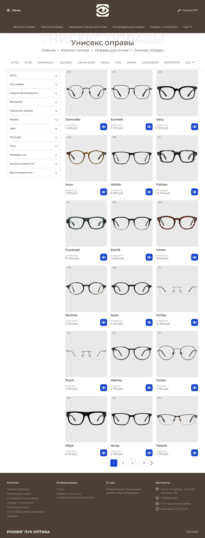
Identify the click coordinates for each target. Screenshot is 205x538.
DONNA (131, 62)
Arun (69, 184)
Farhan (161, 184)
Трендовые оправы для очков (88, 26)
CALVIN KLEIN (86, 62)
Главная (48, 50)
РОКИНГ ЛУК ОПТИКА (28, 532)
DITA (118, 62)
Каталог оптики (75, 50)
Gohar (161, 380)
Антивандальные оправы (129, 26)
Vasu (160, 119)
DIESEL (105, 62)
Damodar (73, 119)
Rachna (71, 315)
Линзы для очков (17, 507)
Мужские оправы (52, 26)
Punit (69, 380)
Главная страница (18, 489)
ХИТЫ (15, 62)
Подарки (12, 516)
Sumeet (117, 119)
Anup (115, 445)
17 (144, 463)
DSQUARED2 (150, 62)
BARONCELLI (46, 62)
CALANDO (66, 62)
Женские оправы (24, 26)
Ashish (116, 184)
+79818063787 (188, 10)
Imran (161, 250)
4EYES (28, 62)
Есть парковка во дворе (176, 503)
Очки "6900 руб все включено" (26, 511)
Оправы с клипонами (164, 26)
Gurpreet (72, 250)
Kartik (115, 250)
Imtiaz (161, 315)
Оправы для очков (112, 50)
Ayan (115, 315)
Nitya (69, 445)
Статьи (60, 489)
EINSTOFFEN (172, 62)
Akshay (116, 380)
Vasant (161, 445)
